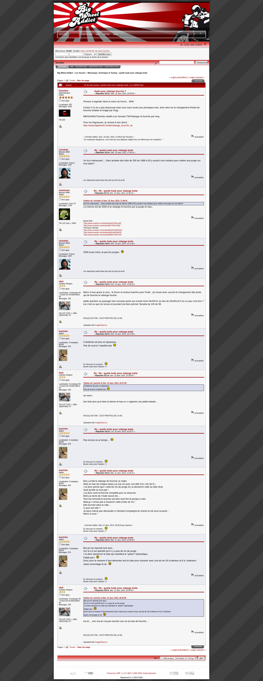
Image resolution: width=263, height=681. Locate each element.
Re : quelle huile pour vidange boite (113, 150)
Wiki (98, 34)
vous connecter (87, 51)
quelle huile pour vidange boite (133, 73)
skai (61, 281)
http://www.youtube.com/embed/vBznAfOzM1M (102, 232)
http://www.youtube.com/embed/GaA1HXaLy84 (102, 223)
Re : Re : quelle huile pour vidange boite (116, 190)
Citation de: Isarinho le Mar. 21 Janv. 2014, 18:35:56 (104, 598)
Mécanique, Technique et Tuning (102, 73)
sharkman (64, 190)
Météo (106, 34)
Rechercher (81, 67)
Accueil (63, 34)
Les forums (80, 73)
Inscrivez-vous (111, 67)
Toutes (72, 80)
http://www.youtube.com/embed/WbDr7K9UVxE (102, 235)
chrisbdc (63, 149)
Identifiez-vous (96, 67)
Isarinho (63, 331)
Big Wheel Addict (65, 73)
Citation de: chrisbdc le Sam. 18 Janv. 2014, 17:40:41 (105, 201)
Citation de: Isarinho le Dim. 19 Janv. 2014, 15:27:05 (104, 383)
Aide (72, 67)
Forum (74, 34)
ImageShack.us (101, 325)
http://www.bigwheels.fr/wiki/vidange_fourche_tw (107, 125)
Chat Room (86, 34)
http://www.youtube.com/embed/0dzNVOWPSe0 (103, 230)
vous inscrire (104, 51)
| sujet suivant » (196, 77)
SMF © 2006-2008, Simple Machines (141, 673)
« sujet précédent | (178, 77)
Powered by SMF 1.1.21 (116, 673)
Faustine (63, 90)
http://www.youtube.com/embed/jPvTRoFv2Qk (102, 226)
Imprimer (198, 81)
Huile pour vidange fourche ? (110, 91)
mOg (115, 34)
